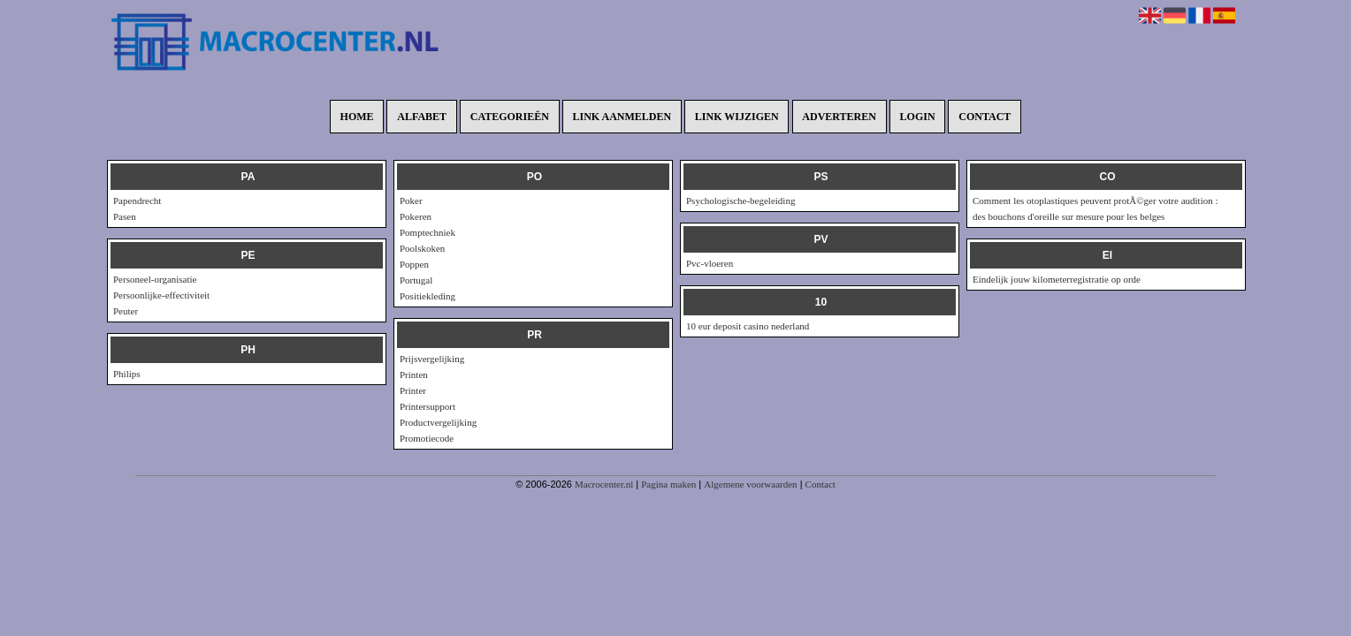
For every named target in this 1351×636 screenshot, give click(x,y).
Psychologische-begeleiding (740, 200)
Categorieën (509, 116)
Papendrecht (137, 200)
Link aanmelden (622, 116)
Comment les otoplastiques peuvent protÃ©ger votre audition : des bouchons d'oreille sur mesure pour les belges (1095, 208)
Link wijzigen (737, 116)
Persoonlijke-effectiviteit (161, 295)
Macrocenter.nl (604, 484)
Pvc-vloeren (709, 263)
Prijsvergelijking (432, 358)
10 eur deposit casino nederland (747, 326)
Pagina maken (668, 484)
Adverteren (839, 116)
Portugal (416, 280)
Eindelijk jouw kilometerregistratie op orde (1057, 279)
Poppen (414, 264)
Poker (411, 200)
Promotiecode (427, 438)
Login (917, 116)
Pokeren (415, 216)
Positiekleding (427, 296)
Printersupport (427, 406)
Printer (413, 390)
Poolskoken (422, 248)
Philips (127, 373)
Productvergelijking (438, 422)
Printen (414, 374)
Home (357, 116)
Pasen (124, 216)
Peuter (125, 311)
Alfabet (422, 116)
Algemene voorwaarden (750, 484)
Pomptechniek (427, 232)
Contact (984, 116)
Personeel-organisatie (155, 279)
